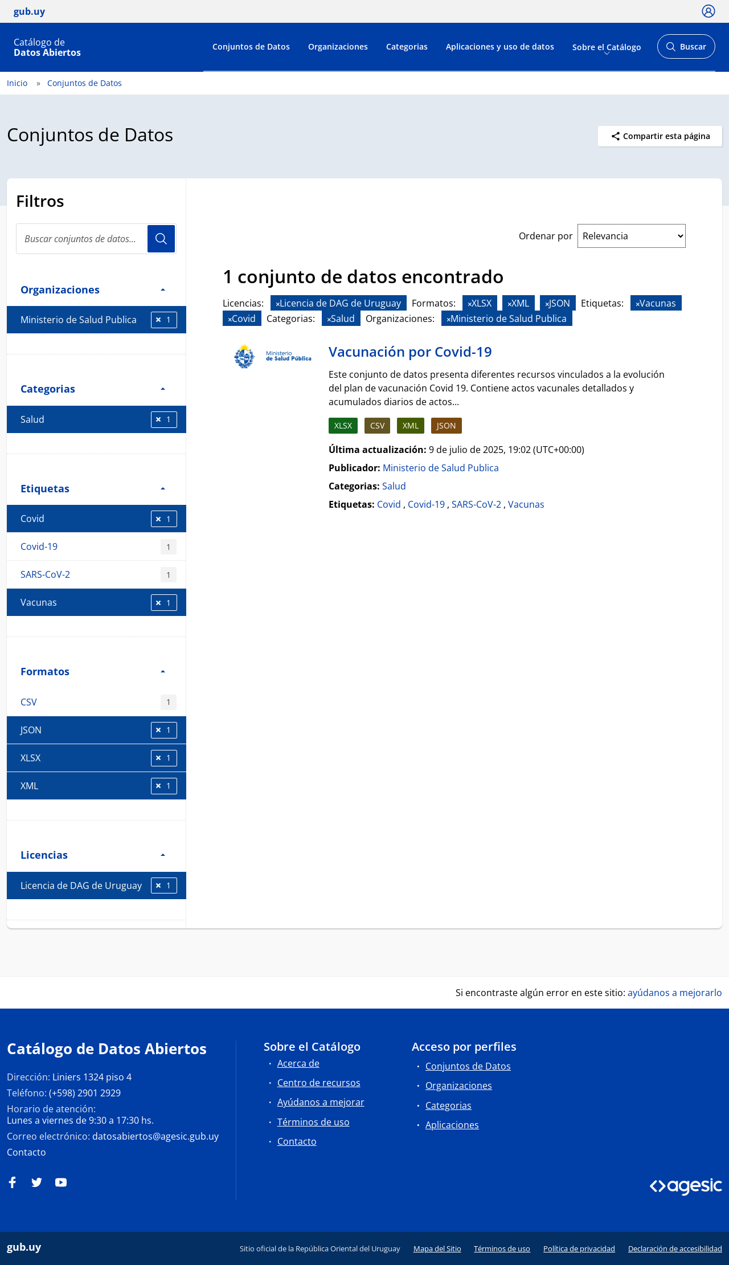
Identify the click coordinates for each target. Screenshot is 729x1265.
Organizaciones (338, 46)
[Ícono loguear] (708, 11)
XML (99, 786)
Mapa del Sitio (437, 1248)
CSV (99, 702)
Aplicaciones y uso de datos (500, 46)
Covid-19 (99, 546)
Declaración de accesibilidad (675, 1248)
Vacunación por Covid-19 (410, 351)
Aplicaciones (452, 1125)
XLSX (99, 758)
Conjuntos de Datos (251, 46)
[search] (96, 238)
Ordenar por (546, 236)
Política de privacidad (579, 1248)
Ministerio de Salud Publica (99, 320)
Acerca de (298, 1063)
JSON (99, 730)
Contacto (26, 1152)
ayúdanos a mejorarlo (675, 992)
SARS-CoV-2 (99, 574)
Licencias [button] (93, 854)
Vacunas (99, 602)
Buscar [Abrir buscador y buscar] (686, 50)
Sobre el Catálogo (606, 46)
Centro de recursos (319, 1082)
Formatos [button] (93, 671)
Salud (99, 419)
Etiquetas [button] (93, 488)
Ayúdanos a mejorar (320, 1102)
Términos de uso (313, 1122)
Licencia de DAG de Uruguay (99, 886)
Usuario (161, 238)
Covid (99, 519)
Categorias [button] (93, 388)
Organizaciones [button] (93, 289)
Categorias (407, 46)
